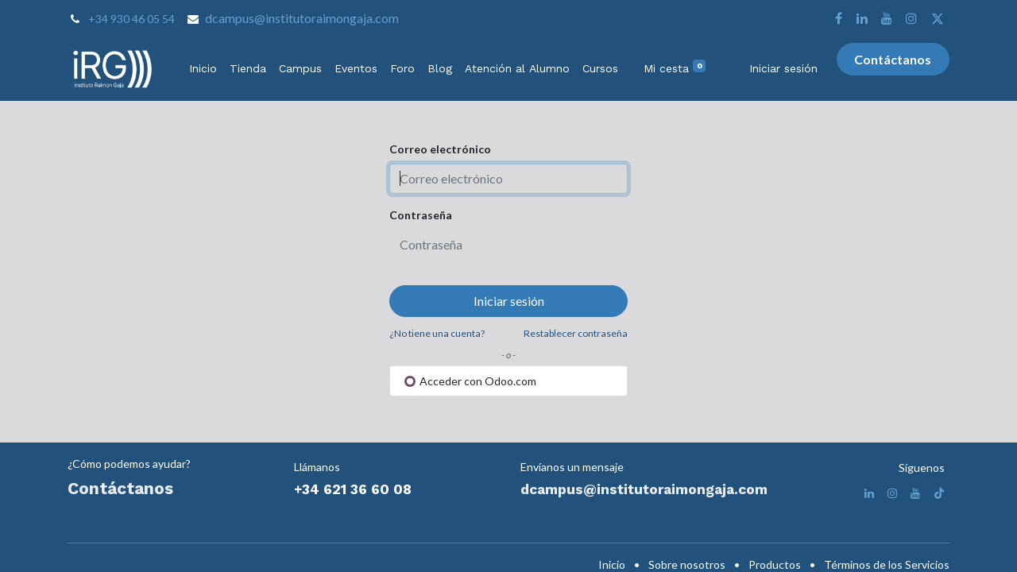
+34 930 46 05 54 (131, 18)
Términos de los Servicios (886, 564)
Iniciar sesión (783, 68)
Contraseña (420, 215)
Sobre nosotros (686, 564)
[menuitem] (203, 68)
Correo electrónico (440, 149)
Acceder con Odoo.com (470, 381)
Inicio (611, 564)
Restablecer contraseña (576, 333)
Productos (774, 564)
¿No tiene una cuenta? (437, 333)
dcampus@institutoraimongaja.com (302, 17)
